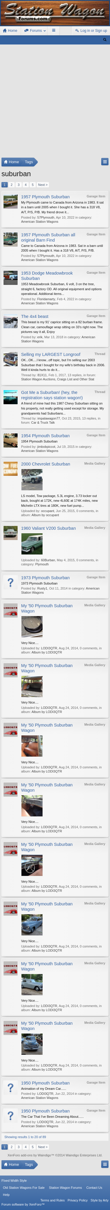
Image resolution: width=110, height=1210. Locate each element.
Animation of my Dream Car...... (43, 1088)
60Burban (48, 560)
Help (6, 1194)
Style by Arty (100, 1200)
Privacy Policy (77, 1200)
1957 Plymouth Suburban (45, 196)
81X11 (42, 375)
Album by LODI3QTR (46, 652)
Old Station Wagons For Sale (24, 1187)
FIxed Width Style (14, 1180)
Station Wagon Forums (65, 1187)
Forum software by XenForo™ (23, 1204)
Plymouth (42, 564)
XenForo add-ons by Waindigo (29, 1155)
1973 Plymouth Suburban (45, 577)
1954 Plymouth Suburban (45, 435)
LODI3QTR (49, 648)
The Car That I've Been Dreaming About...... (52, 1116)
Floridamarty (46, 299)
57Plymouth (45, 217)
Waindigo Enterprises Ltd (84, 1155)
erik (40, 337)
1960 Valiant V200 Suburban (48, 528)
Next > (43, 184)
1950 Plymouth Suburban (45, 1083)
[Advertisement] (55, 102)
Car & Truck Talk (43, 422)
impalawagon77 (49, 418)
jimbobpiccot (46, 446)
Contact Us (94, 1187)
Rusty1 (42, 588)
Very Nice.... (29, 643)
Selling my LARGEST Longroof (50, 354)
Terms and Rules (52, 1200)
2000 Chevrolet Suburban (45, 464)
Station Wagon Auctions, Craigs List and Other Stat (57, 379)
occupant (47, 511)
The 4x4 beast (34, 316)
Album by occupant (45, 515)
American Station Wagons (39, 221)
